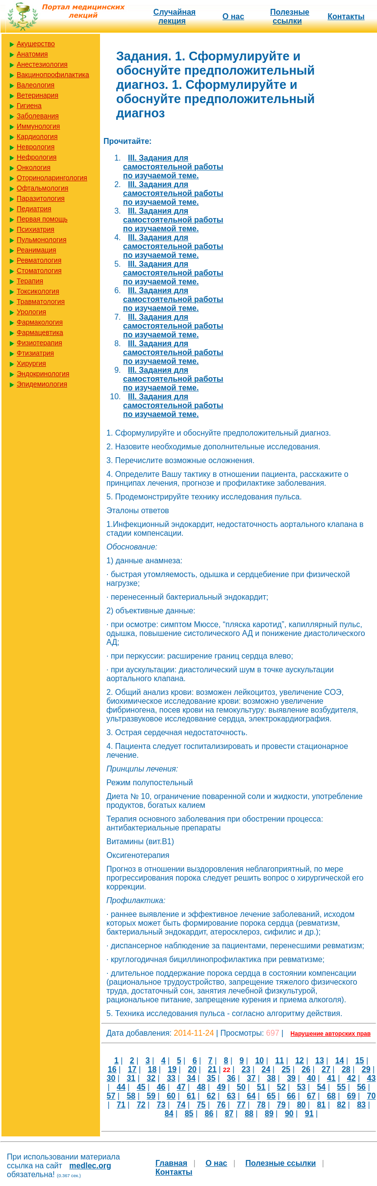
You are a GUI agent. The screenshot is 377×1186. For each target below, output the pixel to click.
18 (152, 1069)
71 (121, 1105)
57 (111, 1096)
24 (266, 1069)
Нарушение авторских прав (331, 1033)
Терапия (30, 281)
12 (299, 1060)
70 (371, 1096)
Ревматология (39, 260)
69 (351, 1096)
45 (141, 1087)
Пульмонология (41, 240)
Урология (31, 312)
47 (181, 1087)
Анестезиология (42, 64)
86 (209, 1113)
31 (130, 1078)
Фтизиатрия (35, 353)
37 (251, 1078)
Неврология (35, 147)
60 (171, 1096)
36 (231, 1078)
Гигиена (29, 106)
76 (221, 1105)
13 (319, 1060)
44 (121, 1087)
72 (141, 1105)
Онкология (33, 167)
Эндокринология (43, 374)
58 (130, 1096)
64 (251, 1096)
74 (181, 1105)
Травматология (41, 301)
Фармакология (40, 322)
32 (151, 1078)
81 (321, 1105)
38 (271, 1078)
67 (311, 1096)
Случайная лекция (174, 16)
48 (201, 1087)
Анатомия (32, 54)
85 (189, 1113)
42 (351, 1078)
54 (321, 1087)
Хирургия (31, 363)
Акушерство (36, 44)
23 (246, 1069)
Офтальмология (42, 188)
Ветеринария (37, 95)
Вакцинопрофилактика (53, 75)
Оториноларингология (52, 178)
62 (211, 1096)
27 (326, 1069)
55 (341, 1087)
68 (331, 1096)
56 (361, 1087)
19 (172, 1069)
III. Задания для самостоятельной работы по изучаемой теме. (173, 167)
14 (339, 1060)
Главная (171, 1163)
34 (191, 1078)
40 (311, 1078)
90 (289, 1113)
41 (331, 1078)
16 (112, 1069)
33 (171, 1078)
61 (191, 1096)
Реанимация (36, 250)
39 (291, 1078)
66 (291, 1096)
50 (241, 1087)
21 (212, 1069)
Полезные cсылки (289, 16)
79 (281, 1105)
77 (241, 1105)
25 (285, 1069)
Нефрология (36, 157)
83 (361, 1105)
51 (261, 1087)
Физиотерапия (39, 343)
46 (161, 1087)
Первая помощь (42, 219)
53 (301, 1087)
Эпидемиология (42, 384)
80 (301, 1105)
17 (132, 1069)
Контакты (345, 16)
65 (271, 1096)
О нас (233, 16)
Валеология (35, 85)
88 (249, 1113)
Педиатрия (34, 209)
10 (259, 1060)
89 (269, 1113)
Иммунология (38, 126)
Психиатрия (35, 229)
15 (359, 1060)
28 (346, 1069)
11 (279, 1060)
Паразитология (41, 198)
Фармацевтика (40, 332)
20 (192, 1069)
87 (229, 1113)
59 (151, 1096)
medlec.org (90, 1165)
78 (261, 1105)
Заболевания (38, 116)
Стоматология (39, 271)
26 (306, 1069)
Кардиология (37, 136)
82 (341, 1105)
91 (309, 1113)
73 (161, 1105)
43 (371, 1078)
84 (169, 1113)
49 (221, 1087)
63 (231, 1096)
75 (201, 1105)
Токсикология (38, 291)
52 (281, 1087)
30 (111, 1078)
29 (366, 1069)
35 (211, 1078)
